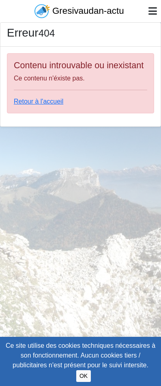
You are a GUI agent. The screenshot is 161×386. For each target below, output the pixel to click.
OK (83, 376)
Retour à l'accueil (38, 101)
